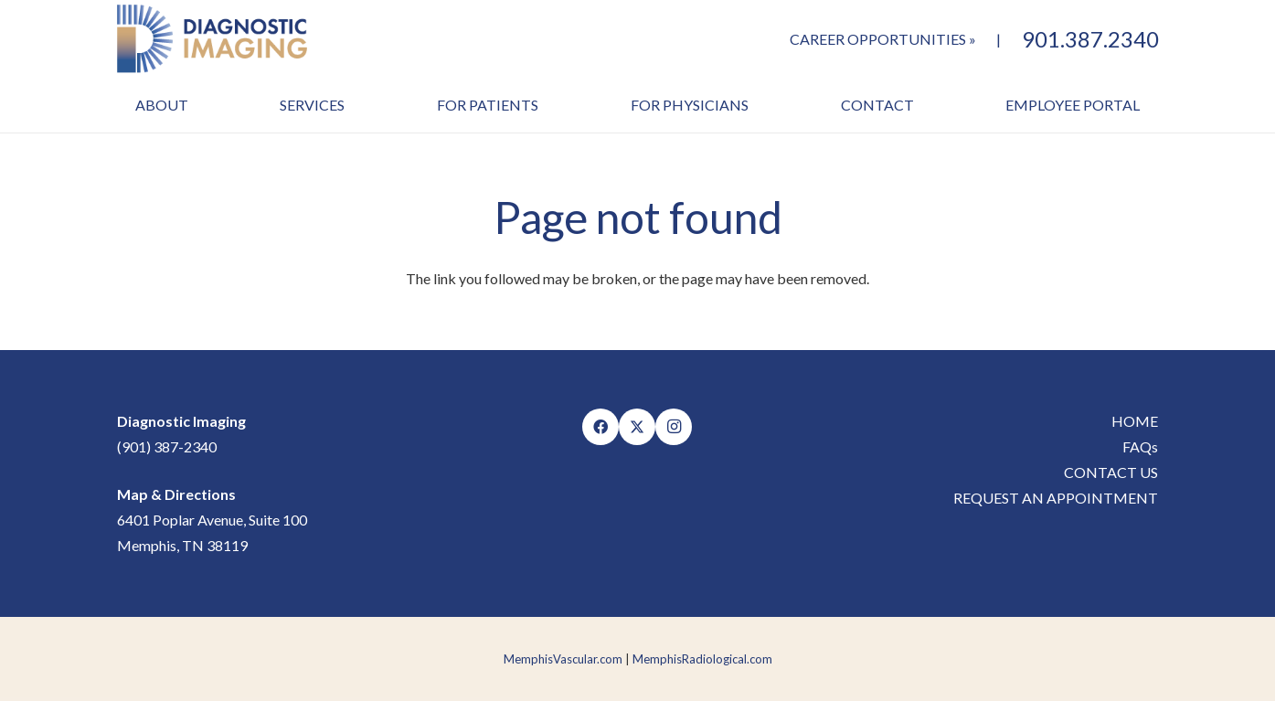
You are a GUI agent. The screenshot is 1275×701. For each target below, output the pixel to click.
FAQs (1140, 446)
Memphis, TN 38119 (182, 545)
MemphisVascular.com (563, 659)
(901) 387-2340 (167, 446)
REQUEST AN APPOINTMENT (1055, 497)
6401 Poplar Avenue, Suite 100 (212, 519)
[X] (637, 427)
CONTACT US (1111, 472)
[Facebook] (600, 427)
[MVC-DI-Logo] (212, 39)
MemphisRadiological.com (702, 659)
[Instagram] (673, 427)
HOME (1134, 421)
